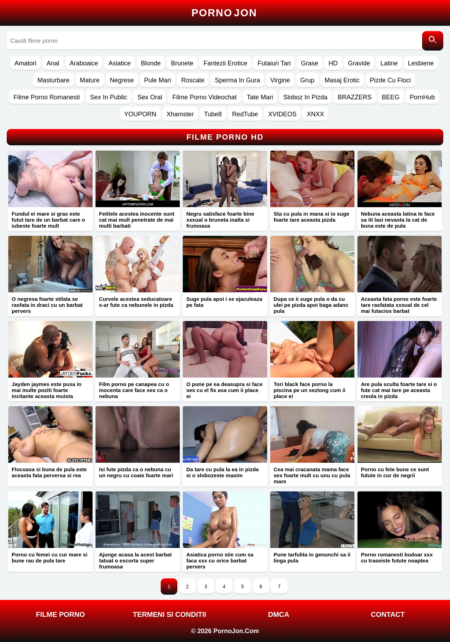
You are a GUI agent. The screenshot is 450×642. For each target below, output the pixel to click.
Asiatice (119, 63)
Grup (307, 80)
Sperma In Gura (237, 80)
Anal (53, 63)
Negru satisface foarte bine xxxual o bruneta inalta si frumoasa (220, 220)
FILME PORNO (60, 614)
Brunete (182, 63)
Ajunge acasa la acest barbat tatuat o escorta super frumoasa (135, 560)
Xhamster (180, 114)
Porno (224, 12)
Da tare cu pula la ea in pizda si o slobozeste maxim (222, 472)
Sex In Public (108, 97)
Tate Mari (260, 97)
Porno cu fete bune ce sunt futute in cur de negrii (395, 472)
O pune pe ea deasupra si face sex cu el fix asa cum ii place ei (224, 390)
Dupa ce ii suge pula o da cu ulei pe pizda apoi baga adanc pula (311, 305)
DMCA (278, 614)
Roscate (193, 80)
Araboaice (84, 63)
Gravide (359, 63)
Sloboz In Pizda (305, 97)
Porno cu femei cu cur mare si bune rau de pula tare (49, 557)
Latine (389, 63)
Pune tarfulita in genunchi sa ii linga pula (312, 557)
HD (333, 63)
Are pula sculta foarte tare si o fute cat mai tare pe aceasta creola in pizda (399, 390)
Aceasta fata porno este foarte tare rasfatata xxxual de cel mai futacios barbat (399, 305)
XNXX (315, 114)
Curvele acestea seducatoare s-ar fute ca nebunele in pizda (136, 302)
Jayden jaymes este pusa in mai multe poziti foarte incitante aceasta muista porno (47, 393)
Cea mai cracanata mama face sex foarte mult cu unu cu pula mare (312, 475)
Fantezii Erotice (225, 63)
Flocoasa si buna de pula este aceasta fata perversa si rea (49, 472)
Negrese (122, 80)
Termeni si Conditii (169, 614)
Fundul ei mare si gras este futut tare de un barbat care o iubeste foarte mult (48, 220)
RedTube (245, 114)
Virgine (280, 80)
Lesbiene (421, 63)
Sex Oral (149, 97)
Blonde (151, 63)
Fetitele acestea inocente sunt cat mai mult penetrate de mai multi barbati (136, 220)
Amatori (25, 63)
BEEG (390, 97)
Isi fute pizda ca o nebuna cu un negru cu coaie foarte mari (136, 472)
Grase (309, 63)
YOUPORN (140, 114)
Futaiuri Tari (274, 63)
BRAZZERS (355, 97)
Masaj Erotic (342, 80)
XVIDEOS (282, 114)
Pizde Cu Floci (390, 80)
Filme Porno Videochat (204, 97)
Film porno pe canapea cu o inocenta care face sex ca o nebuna (134, 390)
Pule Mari (157, 80)
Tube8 (213, 114)
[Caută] (432, 41)
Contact (388, 614)
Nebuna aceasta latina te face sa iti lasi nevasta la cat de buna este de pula (398, 220)
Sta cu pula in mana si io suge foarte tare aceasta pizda (311, 217)
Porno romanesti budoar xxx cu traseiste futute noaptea (397, 557)
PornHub (422, 97)
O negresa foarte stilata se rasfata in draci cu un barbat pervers (47, 305)
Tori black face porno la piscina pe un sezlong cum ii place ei (309, 390)
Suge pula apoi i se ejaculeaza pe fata (224, 302)
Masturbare (53, 80)
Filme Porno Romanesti (46, 97)
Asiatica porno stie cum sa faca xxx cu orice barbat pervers (219, 560)
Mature (90, 80)
